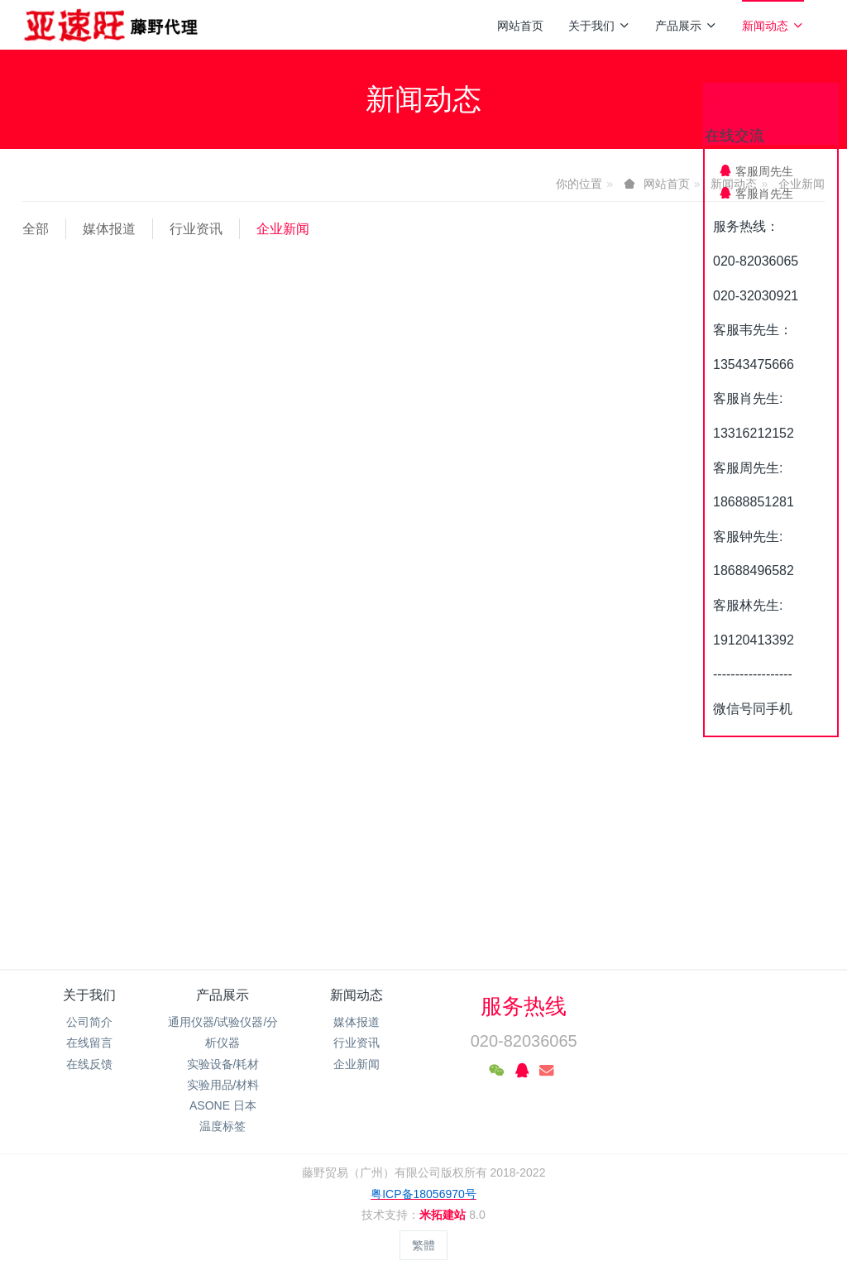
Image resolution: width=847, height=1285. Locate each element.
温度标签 (222, 1126)
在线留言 (89, 1042)
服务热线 (524, 1006)
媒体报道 (109, 229)
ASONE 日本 (222, 1105)
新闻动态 (773, 25)
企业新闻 (282, 229)
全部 (35, 229)
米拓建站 (444, 1214)
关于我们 (599, 25)
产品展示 (686, 25)
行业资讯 (196, 229)
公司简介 (89, 1021)
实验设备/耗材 (223, 1064)
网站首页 (520, 25)
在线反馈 (89, 1064)
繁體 (423, 1245)
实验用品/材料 (223, 1084)
